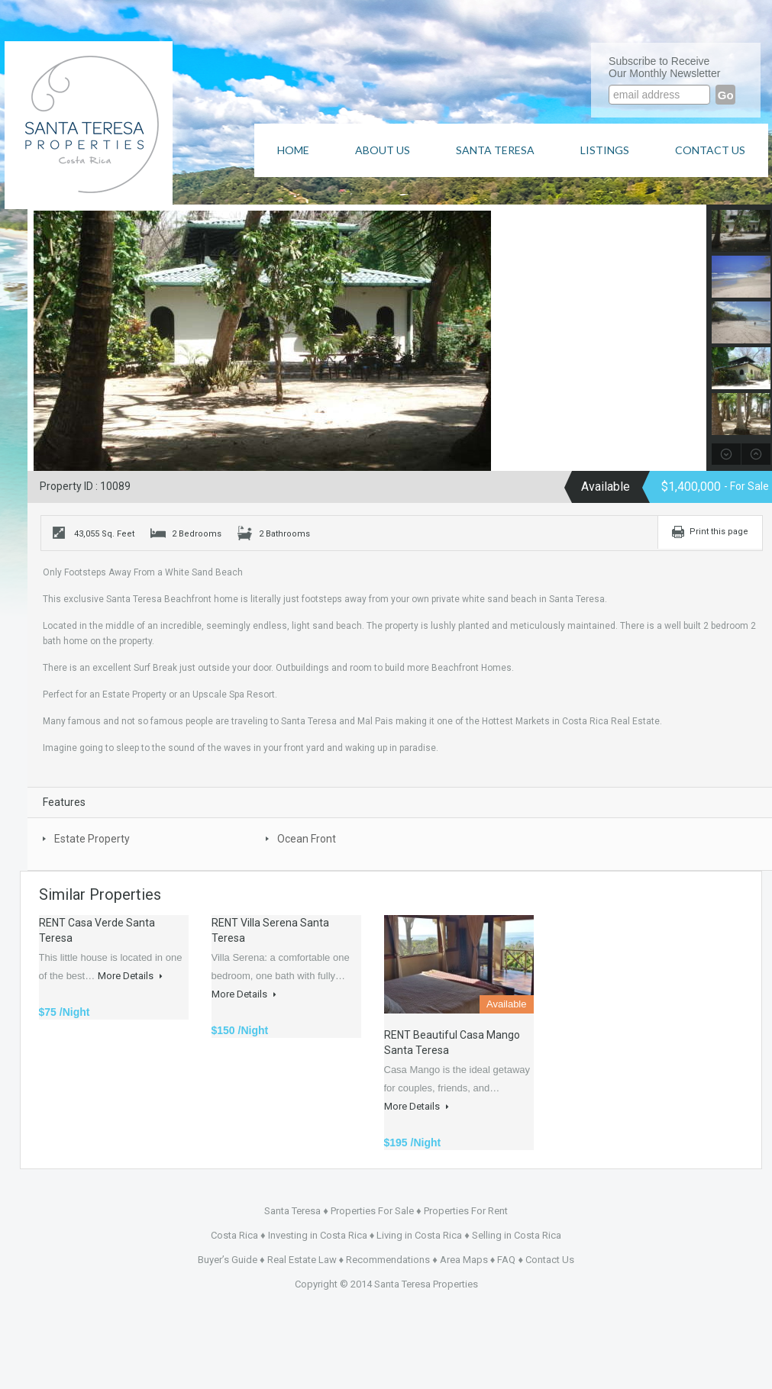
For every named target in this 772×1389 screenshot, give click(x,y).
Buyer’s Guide (227, 1259)
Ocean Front (306, 839)
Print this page (719, 532)
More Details (130, 975)
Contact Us (710, 149)
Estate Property (92, 839)
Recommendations (388, 1259)
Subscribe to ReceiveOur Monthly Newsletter (664, 67)
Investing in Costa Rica (317, 1235)
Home (293, 149)
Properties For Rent (466, 1211)
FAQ (506, 1259)
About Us (382, 149)
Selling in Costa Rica (516, 1235)
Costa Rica (234, 1235)
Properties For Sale (372, 1211)
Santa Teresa (495, 149)
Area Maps (464, 1259)
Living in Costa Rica (419, 1235)
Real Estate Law (302, 1259)
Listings (604, 149)
